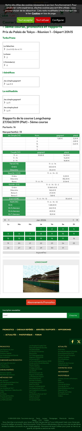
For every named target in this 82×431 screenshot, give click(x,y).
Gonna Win (33, 353)
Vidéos (60, 396)
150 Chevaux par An (35, 373)
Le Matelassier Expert (36, 377)
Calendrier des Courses (66, 363)
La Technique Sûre (6, 398)
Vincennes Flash (34, 400)
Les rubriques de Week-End (9, 382)
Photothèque (25, 335)
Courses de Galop (64, 384)
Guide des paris (63, 365)
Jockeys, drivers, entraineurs (67, 378)
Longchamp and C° (35, 382)
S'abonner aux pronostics (11, 360)
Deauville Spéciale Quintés (38, 348)
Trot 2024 (3, 394)
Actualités (10, 335)
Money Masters (34, 365)
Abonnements (5, 357)
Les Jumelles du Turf (6, 388)
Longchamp (41, 262)
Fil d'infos (61, 349)
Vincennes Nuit (34, 398)
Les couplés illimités (6, 384)
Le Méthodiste (5, 367)
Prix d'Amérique (63, 359)
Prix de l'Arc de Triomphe (66, 355)
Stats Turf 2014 (34, 384)
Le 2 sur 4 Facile (34, 367)
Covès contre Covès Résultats (39, 363)
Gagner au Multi (34, 396)
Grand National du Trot (66, 353)
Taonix (38, 418)
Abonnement (63, 372)
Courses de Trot (63, 386)
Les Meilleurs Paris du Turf (37, 394)
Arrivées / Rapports (45, 329)
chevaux (16, 205)
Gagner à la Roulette (36, 375)
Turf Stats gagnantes (36, 355)
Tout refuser (42, 20)
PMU (59, 380)
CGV (40, 420)
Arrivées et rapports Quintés (67, 351)
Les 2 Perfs (32, 371)
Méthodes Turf (6, 377)
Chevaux (61, 382)
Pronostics (8, 329)
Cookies (36, 13)
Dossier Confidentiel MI (37, 386)
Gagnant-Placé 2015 (36, 357)
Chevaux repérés (25, 329)
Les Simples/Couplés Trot (37, 346)
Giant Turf (32, 392)
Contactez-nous (65, 368)
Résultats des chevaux (7, 375)
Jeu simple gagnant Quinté (9, 355)
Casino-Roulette (63, 357)
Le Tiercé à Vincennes (36, 351)
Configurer (58, 20)
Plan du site (62, 418)
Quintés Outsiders (35, 380)
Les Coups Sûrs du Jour (7, 363)
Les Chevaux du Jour (7, 349)
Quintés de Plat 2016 (7, 396)
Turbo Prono (4, 351)
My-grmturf (4, 380)
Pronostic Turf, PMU (64, 392)
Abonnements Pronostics (41, 302)
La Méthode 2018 (6, 400)
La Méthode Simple (35, 369)
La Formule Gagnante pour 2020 (40, 361)
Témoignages (53, 418)
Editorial (61, 361)
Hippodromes (64, 329)
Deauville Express (35, 378)
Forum (38, 335)
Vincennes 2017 (34, 359)
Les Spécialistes (34, 349)
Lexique (44, 418)
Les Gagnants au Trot (36, 388)
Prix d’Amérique (63, 394)
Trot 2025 (3, 386)
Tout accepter (25, 20)
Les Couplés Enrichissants (37, 390)
